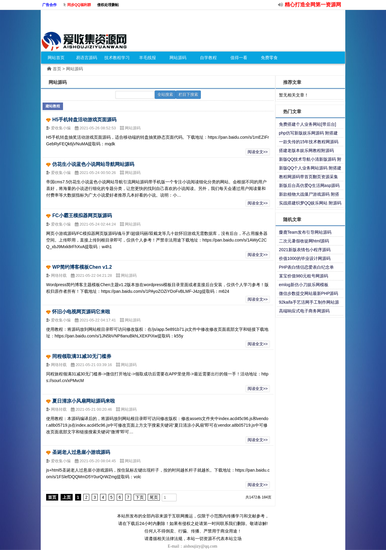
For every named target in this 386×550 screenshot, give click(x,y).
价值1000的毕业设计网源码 (305, 258)
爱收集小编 (61, 128)
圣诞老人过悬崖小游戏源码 (81, 452)
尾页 (154, 497)
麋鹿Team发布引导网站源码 (305, 232)
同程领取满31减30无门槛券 (81, 356)
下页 (139, 497)
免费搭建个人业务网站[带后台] (307, 124)
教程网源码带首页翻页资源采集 (308, 176)
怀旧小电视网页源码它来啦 (81, 311)
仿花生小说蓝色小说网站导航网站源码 (93, 164)
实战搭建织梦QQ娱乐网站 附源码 (310, 203)
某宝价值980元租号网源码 (303, 275)
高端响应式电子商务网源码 (304, 310)
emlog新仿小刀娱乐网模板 (303, 284)
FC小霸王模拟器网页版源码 (82, 215)
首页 (57, 68)
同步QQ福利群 (79, 5)
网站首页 (56, 57)
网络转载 (59, 275)
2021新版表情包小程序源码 (305, 249)
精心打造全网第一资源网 (313, 5)
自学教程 (208, 57)
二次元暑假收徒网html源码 (304, 241)
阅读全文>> (258, 152)
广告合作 (49, 5)
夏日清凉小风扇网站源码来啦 (83, 400)
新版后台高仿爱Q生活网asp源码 (309, 185)
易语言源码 (86, 57)
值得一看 (238, 57)
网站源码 (177, 57)
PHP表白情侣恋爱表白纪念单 (306, 267)
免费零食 (269, 57)
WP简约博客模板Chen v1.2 (82, 267)
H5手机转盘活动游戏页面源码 (84, 119)
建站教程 (53, 106)
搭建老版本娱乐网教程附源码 (306, 150)
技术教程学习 (117, 57)
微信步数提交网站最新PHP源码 (308, 293)
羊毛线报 (147, 57)
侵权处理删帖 (108, 5)
